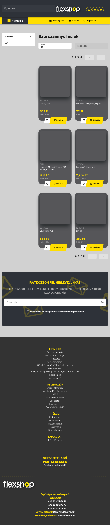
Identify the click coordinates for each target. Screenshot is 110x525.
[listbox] (19, 14)
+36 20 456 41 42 (57, 495)
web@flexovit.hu (66, 509)
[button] (89, 8)
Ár (18, 36)
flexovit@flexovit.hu (63, 505)
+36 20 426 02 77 (57, 498)
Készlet (18, 30)
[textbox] (28, 6)
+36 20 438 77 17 (57, 502)
